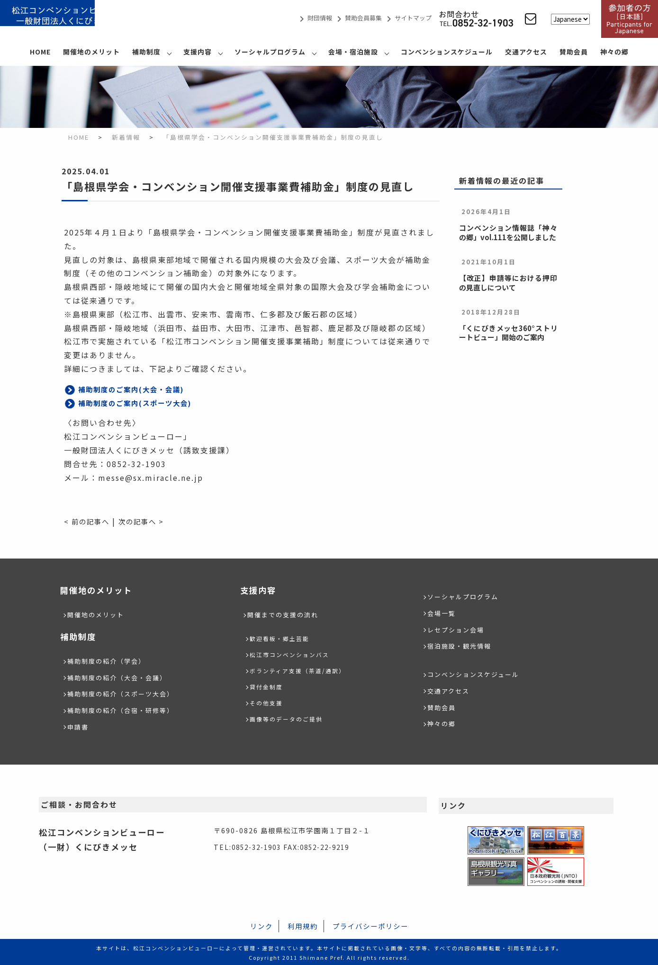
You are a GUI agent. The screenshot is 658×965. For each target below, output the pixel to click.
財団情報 (314, 17)
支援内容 (197, 51)
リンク (261, 924)
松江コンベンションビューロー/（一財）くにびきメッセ (71, 19)
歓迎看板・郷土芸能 (284, 637)
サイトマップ (407, 17)
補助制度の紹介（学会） (109, 660)
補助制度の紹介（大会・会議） (120, 676)
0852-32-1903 (259, 845)
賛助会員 (573, 51)
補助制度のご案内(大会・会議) (137, 389)
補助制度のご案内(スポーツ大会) (142, 402)
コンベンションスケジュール (447, 51)
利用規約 (303, 924)
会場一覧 (442, 612)
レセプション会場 (457, 628)
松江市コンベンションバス (295, 653)
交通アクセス (526, 51)
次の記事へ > (149, 521)
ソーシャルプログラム (270, 51)
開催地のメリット (91, 51)
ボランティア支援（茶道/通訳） (304, 670)
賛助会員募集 (358, 17)
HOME (40, 51)
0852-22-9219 (333, 845)
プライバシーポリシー (370, 924)
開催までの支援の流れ (285, 614)
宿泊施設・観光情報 (461, 644)
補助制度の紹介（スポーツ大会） (124, 692)
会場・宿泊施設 (353, 51)
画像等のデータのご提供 (291, 718)
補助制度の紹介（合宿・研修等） (124, 708)
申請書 (78, 725)
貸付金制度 (269, 686)
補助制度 (146, 51)
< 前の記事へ (89, 521)
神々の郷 (614, 51)
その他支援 (269, 702)
